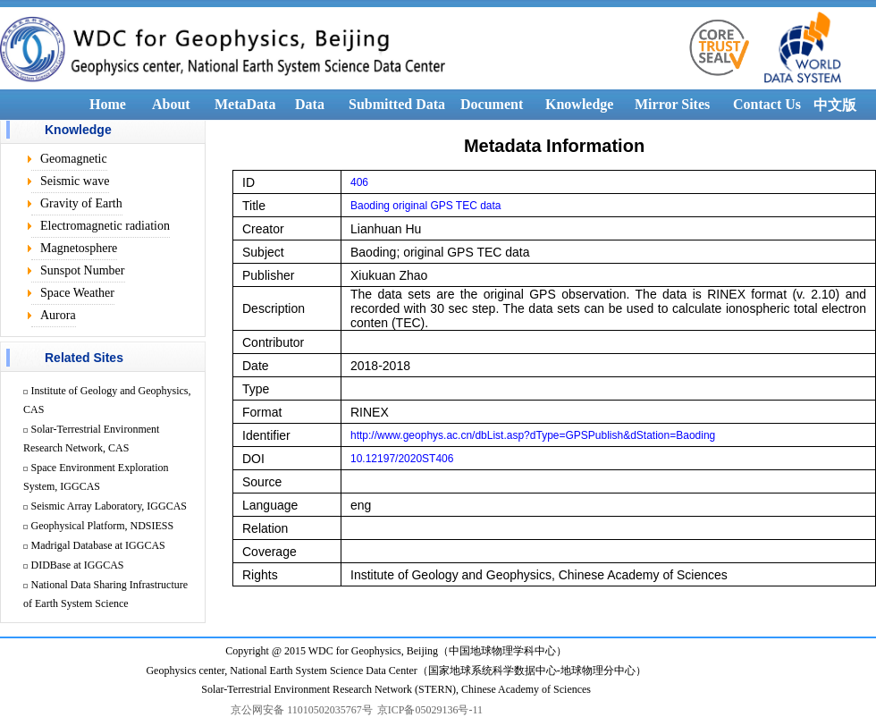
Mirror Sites (672, 104)
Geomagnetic (73, 158)
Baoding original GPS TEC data (425, 205)
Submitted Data (397, 104)
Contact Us (767, 104)
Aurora (58, 315)
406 (359, 182)
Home (107, 104)
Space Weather (77, 292)
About (171, 104)
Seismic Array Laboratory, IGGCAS (109, 506)
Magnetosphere (78, 248)
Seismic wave (74, 181)
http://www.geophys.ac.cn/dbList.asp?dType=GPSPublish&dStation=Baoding (532, 435)
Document (491, 104)
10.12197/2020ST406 (401, 458)
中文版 (834, 105)
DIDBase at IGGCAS (77, 565)
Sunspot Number (82, 270)
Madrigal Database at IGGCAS (98, 545)
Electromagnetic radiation (105, 225)
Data (309, 104)
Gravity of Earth (81, 203)
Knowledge (579, 104)
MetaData (245, 104)
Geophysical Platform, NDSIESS (102, 525)
